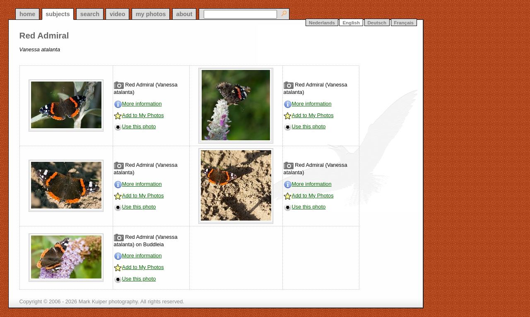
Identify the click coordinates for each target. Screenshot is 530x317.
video (117, 14)
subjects (58, 14)
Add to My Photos (143, 115)
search (89, 14)
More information (142, 104)
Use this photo (139, 126)
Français (404, 22)
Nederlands (322, 22)
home (27, 14)
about (184, 14)
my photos (151, 14)
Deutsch (377, 22)
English (351, 22)
